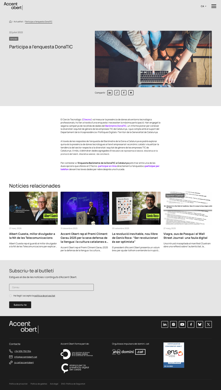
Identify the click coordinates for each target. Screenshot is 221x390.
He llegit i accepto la (34, 295)
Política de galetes (39, 383)
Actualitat (18, 22)
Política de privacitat (18, 383)
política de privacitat (44, 295)
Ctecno (87, 119)
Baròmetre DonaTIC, (116, 125)
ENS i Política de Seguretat (73, 383)
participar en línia (107, 166)
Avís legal (54, 383)
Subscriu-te (20, 304)
